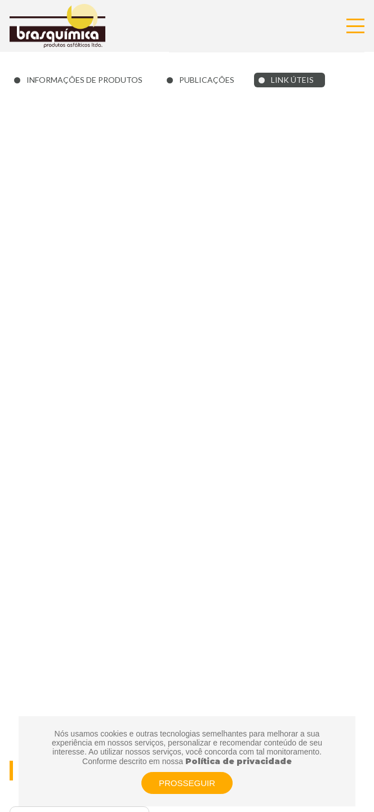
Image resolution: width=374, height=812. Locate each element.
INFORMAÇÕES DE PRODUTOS (84, 80)
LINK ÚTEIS (292, 80)
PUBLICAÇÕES (206, 80)
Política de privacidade (238, 761)
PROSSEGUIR (187, 783)
